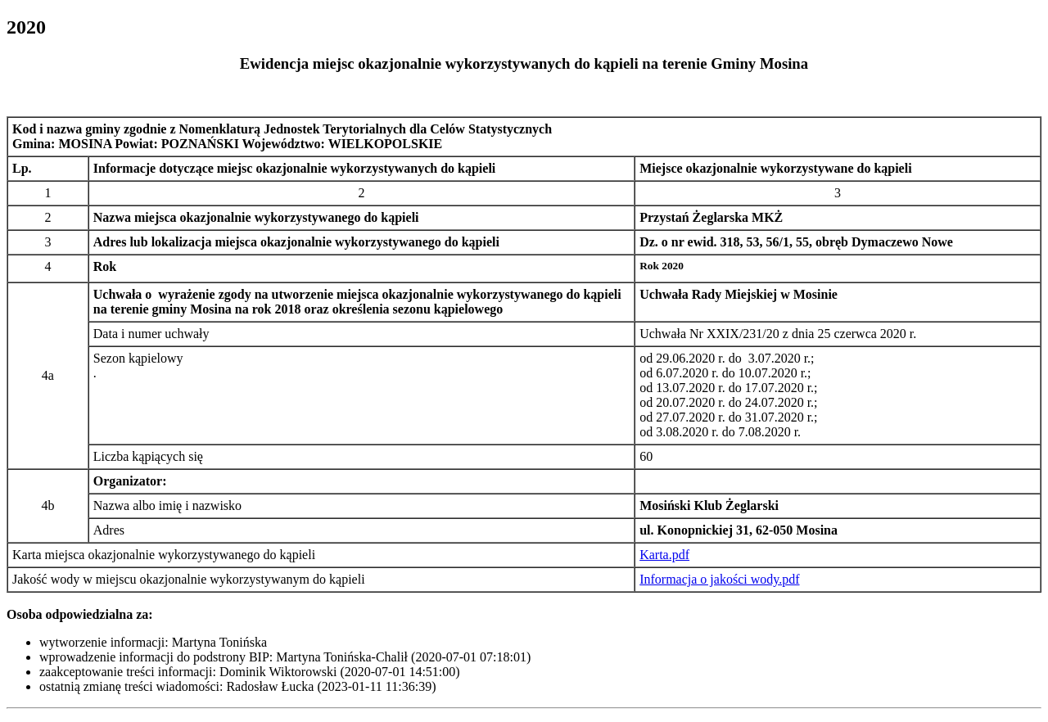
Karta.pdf (664, 555)
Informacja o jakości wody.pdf (719, 579)
